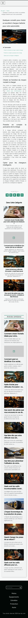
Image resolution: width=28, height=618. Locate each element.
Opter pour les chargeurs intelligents (11, 55)
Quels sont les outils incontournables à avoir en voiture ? (13, 488)
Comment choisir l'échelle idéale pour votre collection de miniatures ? (14, 222)
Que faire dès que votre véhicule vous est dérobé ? (13, 438)
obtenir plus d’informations (14, 91)
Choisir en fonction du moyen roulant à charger (13, 50)
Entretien (14, 600)
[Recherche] (14, 587)
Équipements (14, 597)
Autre (8, 11)
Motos (14, 593)
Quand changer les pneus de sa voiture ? (13, 538)
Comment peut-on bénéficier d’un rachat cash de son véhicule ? (14, 247)
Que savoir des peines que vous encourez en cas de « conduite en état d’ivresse (14, 295)
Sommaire (7, 47)
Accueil (3, 11)
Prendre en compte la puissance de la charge (13, 53)
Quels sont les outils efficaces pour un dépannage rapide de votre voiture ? (12, 566)
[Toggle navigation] (3, 2)
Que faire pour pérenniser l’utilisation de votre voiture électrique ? (13, 463)
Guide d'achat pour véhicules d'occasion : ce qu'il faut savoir (14, 270)
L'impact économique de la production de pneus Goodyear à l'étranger (13, 514)
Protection (14, 604)
